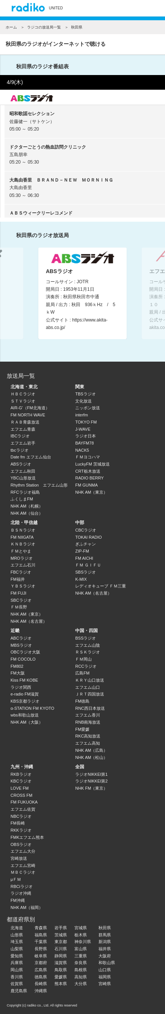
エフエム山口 (87, 687)
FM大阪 (18, 673)
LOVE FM (20, 788)
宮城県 (80, 927)
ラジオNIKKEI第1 (91, 774)
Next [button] (150, 291)
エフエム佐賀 (23, 809)
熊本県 (60, 983)
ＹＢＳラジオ (23, 586)
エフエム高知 (87, 743)
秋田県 (104, 927)
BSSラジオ (85, 638)
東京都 (60, 941)
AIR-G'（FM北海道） (30, 408)
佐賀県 (17, 983)
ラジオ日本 (85, 436)
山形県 (17, 935)
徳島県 (41, 977)
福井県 (104, 948)
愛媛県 (60, 977)
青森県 (41, 927)
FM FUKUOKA (24, 802)
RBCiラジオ (22, 886)
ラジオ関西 (21, 687)
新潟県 (104, 941)
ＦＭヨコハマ (87, 457)
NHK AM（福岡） (27, 907)
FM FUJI (18, 593)
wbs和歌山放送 (25, 715)
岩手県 (60, 927)
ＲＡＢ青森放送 (25, 422)
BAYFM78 (84, 443)
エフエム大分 (23, 851)
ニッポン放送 (87, 408)
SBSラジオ (85, 572)
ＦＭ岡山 (83, 659)
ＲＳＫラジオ (87, 652)
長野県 (41, 948)
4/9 (15, 82)
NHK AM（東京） (91, 492)
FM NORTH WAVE (28, 415)
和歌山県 (106, 962)
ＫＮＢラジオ (23, 544)
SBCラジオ (21, 600)
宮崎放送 (19, 858)
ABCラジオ (21, 638)
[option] (82, 293)
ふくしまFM (22, 499)
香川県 (17, 977)
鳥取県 (60, 969)
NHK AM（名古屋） (29, 621)
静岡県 (60, 956)
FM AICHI (84, 558)
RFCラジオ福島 (25, 492)
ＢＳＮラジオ (23, 530)
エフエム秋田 (23, 471)
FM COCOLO (23, 659)
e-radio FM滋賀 (25, 694)
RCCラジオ (86, 666)
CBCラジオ (85, 530)
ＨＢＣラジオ (23, 394)
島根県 (80, 969)
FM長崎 (18, 823)
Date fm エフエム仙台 (31, 457)
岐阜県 (41, 956)
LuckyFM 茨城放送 (92, 464)
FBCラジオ (21, 572)
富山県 (80, 948)
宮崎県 (104, 983)
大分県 (80, 983)
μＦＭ (16, 879)
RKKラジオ (21, 830)
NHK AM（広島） (91, 750)
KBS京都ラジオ (25, 701)
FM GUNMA (86, 485)
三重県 (80, 956)
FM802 (17, 666)
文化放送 (83, 401)
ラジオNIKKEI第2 (91, 781)
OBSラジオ (21, 844)
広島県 (41, 969)
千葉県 (41, 941)
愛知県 (17, 956)
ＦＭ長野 (19, 607)
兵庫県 (17, 962)
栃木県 (80, 935)
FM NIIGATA (22, 537)
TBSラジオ (85, 394)
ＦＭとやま (21, 551)
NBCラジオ (21, 816)
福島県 (41, 935)
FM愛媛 (82, 729)
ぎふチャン (85, 544)
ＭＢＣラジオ (23, 872)
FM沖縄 (18, 900)
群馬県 (104, 935)
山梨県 (17, 948)
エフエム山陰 (87, 645)
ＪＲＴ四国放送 (89, 694)
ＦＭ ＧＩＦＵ (88, 565)
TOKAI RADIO (88, 537)
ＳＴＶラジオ (23, 401)
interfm (81, 415)
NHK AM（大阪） (27, 722)
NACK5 (82, 450)
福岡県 (104, 977)
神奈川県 (82, 941)
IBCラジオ (20, 436)
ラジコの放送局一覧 (44, 27)
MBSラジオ (21, 645)
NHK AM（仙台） (27, 513)
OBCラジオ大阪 (25, 652)
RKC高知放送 (87, 736)
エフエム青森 (23, 429)
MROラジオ (22, 558)
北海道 (17, 927)
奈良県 (80, 962)
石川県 (60, 948)
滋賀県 (60, 962)
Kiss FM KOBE (24, 680)
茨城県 (60, 935)
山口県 (104, 969)
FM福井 (18, 579)
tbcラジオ (20, 450)
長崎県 (41, 983)
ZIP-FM (82, 551)
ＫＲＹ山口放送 (89, 680)
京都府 (41, 962)
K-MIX (81, 579)
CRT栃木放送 (87, 471)
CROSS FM (21, 795)
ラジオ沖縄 (21, 893)
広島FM (82, 673)
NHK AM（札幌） (27, 506)
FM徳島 (82, 701)
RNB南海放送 (87, 722)
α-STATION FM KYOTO (32, 708)
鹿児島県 (19, 990)
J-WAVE (82, 429)
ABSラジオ (21, 464)
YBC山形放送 (23, 478)
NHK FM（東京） (91, 788)
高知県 (80, 977)
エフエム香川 (87, 715)
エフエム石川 (23, 565)
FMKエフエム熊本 (27, 837)
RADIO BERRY (89, 478)
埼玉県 (17, 941)
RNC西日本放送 (90, 708)
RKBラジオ (21, 774)
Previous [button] (14, 291)
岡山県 (17, 969)
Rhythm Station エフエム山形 (39, 485)
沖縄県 (41, 990)
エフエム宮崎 (23, 865)
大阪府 (104, 956)
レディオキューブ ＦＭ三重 (100, 586)
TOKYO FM (86, 422)
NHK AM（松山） (91, 757)
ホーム (11, 27)
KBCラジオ (21, 781)
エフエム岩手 (23, 443)
